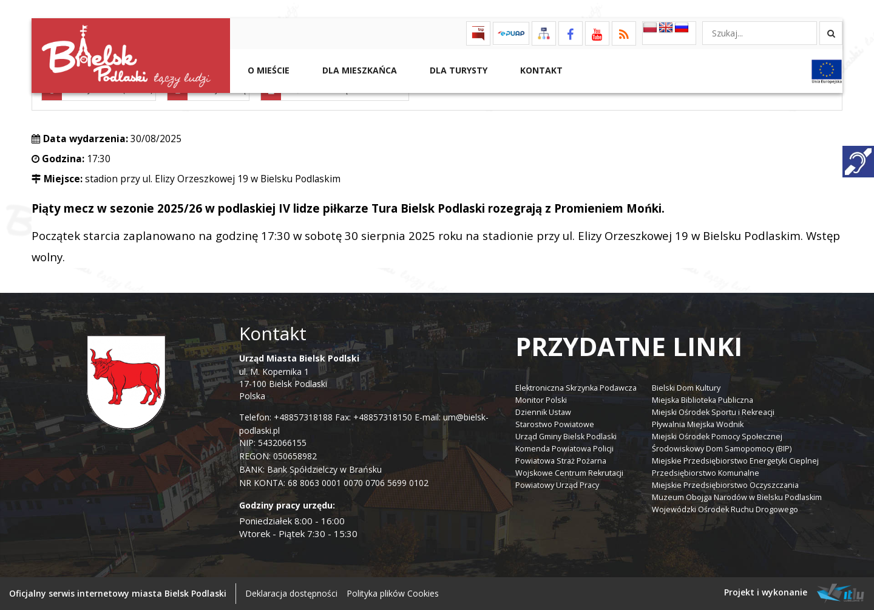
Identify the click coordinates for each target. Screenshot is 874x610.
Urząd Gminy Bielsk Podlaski (566, 436)
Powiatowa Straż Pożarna (560, 461)
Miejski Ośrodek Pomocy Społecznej (717, 436)
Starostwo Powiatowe (554, 424)
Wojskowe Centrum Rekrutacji (569, 473)
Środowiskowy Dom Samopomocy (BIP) (721, 449)
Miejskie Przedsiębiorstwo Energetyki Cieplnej (735, 461)
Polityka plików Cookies (393, 593)
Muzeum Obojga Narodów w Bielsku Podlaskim (737, 497)
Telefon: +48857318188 (286, 417)
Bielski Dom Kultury (686, 388)
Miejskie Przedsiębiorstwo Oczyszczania (725, 485)
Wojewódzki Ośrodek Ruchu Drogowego (725, 509)
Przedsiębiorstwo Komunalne (705, 473)
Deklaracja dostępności (291, 593)
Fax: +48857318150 (373, 417)
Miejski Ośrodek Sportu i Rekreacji (713, 412)
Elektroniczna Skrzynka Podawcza (576, 388)
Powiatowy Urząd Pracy (557, 485)
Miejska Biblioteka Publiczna (702, 400)
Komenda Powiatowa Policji (564, 449)
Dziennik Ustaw (543, 412)
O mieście (267, 70)
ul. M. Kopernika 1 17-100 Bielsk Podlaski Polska (299, 377)
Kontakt (540, 70)
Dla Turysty (457, 70)
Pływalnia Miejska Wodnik (698, 424)
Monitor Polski (541, 400)
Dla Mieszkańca (358, 70)
